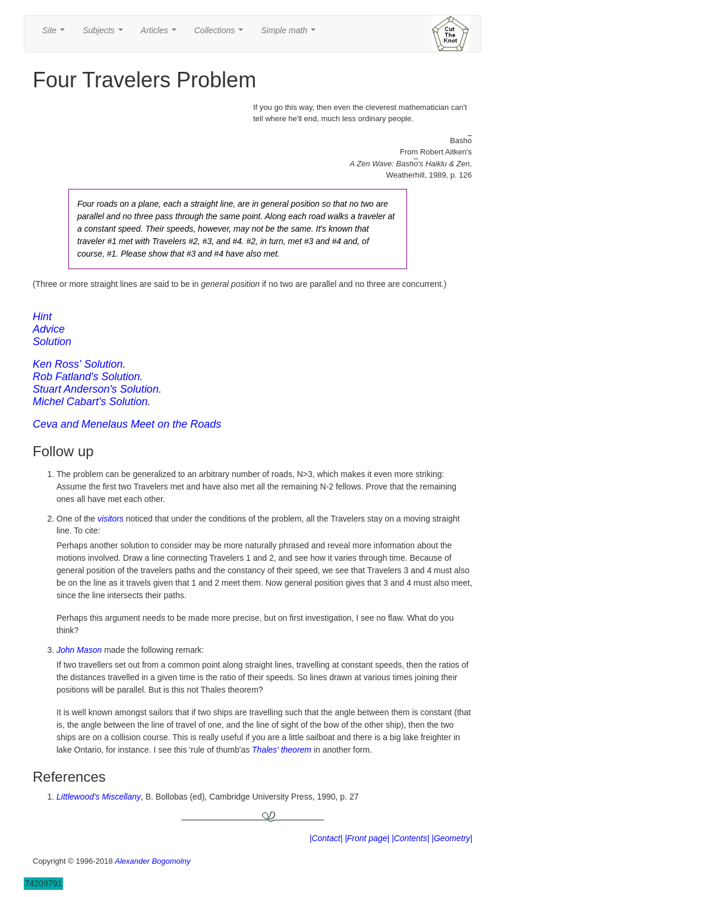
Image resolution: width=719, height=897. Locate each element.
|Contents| (410, 838)
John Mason (79, 650)
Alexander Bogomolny (152, 861)
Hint (42, 317)
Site (56, 34)
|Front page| (367, 838)
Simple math (290, 34)
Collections (221, 34)
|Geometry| (451, 838)
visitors (110, 518)
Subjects (105, 34)
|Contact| (326, 838)
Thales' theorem (281, 749)
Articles (161, 34)
